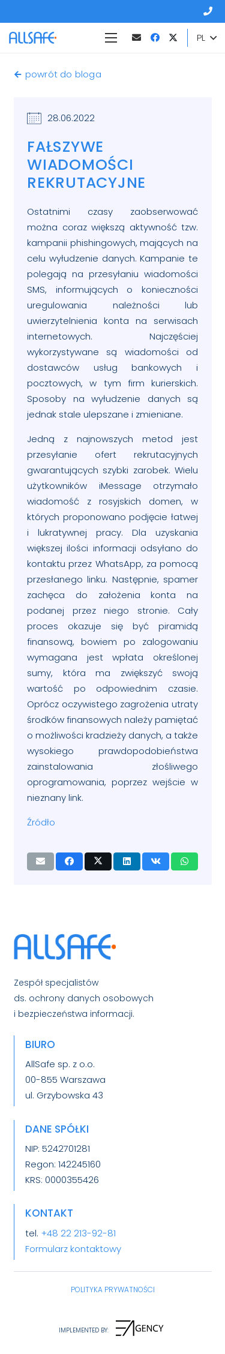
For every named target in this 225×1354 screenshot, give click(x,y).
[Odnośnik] (209, 11)
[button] (206, 38)
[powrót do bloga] (19, 74)
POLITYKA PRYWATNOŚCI (113, 1289)
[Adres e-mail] (136, 38)
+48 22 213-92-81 (78, 1233)
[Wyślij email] (40, 861)
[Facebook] (155, 38)
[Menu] (111, 38)
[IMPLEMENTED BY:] (84, 1330)
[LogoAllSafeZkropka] (32, 38)
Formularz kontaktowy (73, 1248)
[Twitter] (173, 38)
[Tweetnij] (98, 861)
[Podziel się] (69, 861)
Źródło (41, 822)
